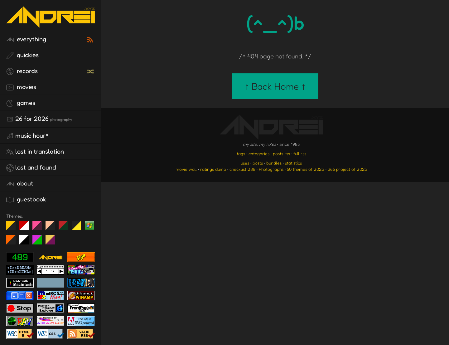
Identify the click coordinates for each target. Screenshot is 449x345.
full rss (299, 153)
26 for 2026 (39, 119)
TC (52, 242)
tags (241, 153)
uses (245, 162)
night (13, 228)
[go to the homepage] (50, 23)
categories (259, 153)
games (20, 103)
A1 (39, 242)
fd (39, 228)
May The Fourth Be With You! (78, 228)
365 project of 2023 (347, 169)
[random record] (91, 70)
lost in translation (35, 152)
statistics (293, 162)
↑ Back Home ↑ (275, 86)
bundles (274, 162)
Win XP (89, 225)
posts (258, 162)
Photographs (271, 169)
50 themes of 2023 (305, 169)
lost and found (31, 168)
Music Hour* (27, 136)
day (26, 228)
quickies (22, 55)
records (22, 71)
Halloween (13, 242)
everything (26, 39)
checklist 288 (242, 169)
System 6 (26, 242)
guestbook (26, 199)
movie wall (186, 169)
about (19, 184)
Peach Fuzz (52, 228)
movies (21, 87)
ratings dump (213, 169)
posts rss (281, 153)
